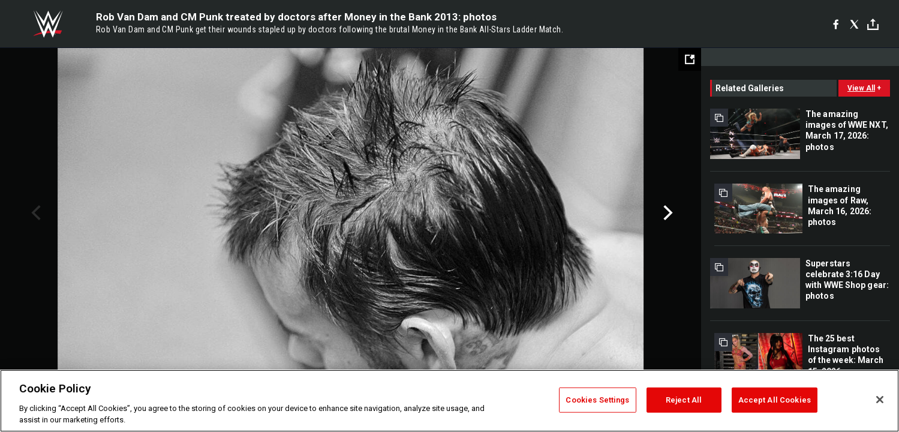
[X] (854, 24)
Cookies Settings (597, 399)
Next (666, 213)
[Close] (880, 399)
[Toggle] (873, 24)
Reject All (684, 399)
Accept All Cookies (774, 399)
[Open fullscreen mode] (689, 59)
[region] (449, 401)
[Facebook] (835, 24)
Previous (34, 213)
